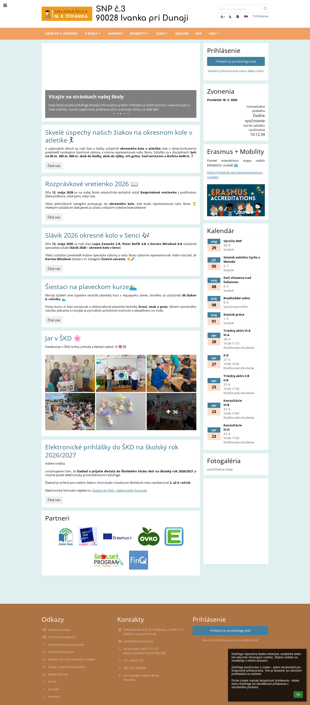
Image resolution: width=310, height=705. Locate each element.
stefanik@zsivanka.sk (138, 641)
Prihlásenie (260, 16)
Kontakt (53, 689)
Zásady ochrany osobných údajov (72, 659)
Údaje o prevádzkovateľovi (67, 667)
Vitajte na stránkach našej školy (86, 96)
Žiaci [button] (162, 33)
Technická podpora (61, 637)
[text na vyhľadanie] (243, 9)
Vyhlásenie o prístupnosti (66, 644)
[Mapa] (236, 503)
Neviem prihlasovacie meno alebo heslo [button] (236, 71)
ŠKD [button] (199, 33)
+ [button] (222, 16)
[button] (246, 16)
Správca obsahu (59, 629)
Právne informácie (61, 652)
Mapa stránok (58, 674)
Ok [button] (298, 694)
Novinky (54, 696)
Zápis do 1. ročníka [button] (61, 33)
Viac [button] (214, 33)
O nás (52, 681)
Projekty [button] (139, 33)
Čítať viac (54, 166)
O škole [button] (93, 33)
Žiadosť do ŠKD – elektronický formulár (119, 490)
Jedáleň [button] (182, 33)
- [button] (230, 16)
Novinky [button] (115, 33)
